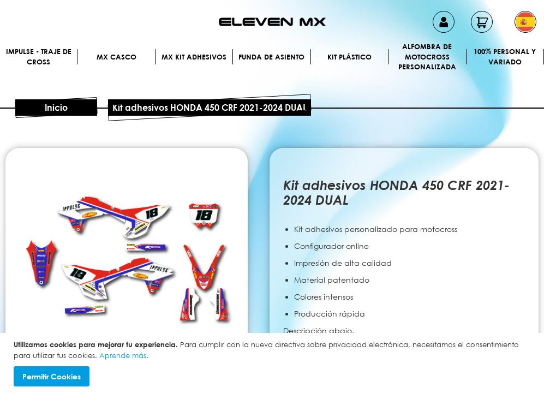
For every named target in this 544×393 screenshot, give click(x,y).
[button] (525, 22)
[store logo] (272, 22)
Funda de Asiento (271, 56)
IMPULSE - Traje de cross (38, 56)
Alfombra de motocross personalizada (427, 56)
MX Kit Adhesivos (194, 56)
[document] (273, 363)
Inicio (56, 107)
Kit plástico (349, 56)
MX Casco (116, 56)
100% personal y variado (505, 56)
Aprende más (122, 355)
